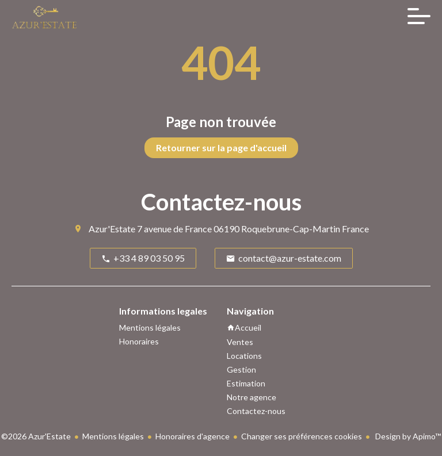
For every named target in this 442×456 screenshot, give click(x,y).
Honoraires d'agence (192, 436)
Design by (407, 436)
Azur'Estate (112, 228)
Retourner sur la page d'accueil (221, 147)
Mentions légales (113, 436)
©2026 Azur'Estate (36, 436)
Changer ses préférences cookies (301, 436)
